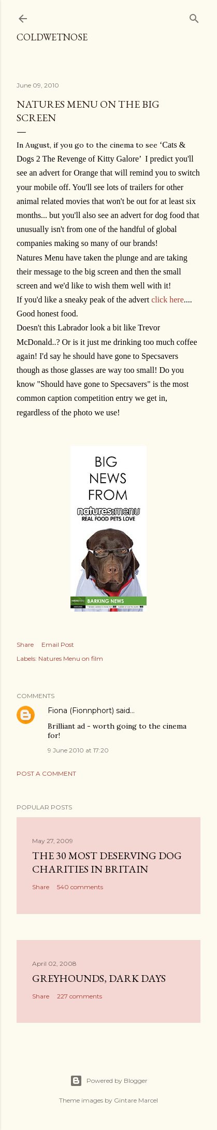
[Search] (194, 16)
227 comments (79, 996)
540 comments (80, 887)
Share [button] (25, 644)
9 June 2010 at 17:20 (78, 750)
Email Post (57, 644)
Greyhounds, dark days (99, 978)
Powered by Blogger (109, 1081)
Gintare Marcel (136, 1100)
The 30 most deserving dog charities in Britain (107, 862)
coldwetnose (52, 37)
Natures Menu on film (70, 658)
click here (167, 299)
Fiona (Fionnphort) (81, 710)
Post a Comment (46, 773)
